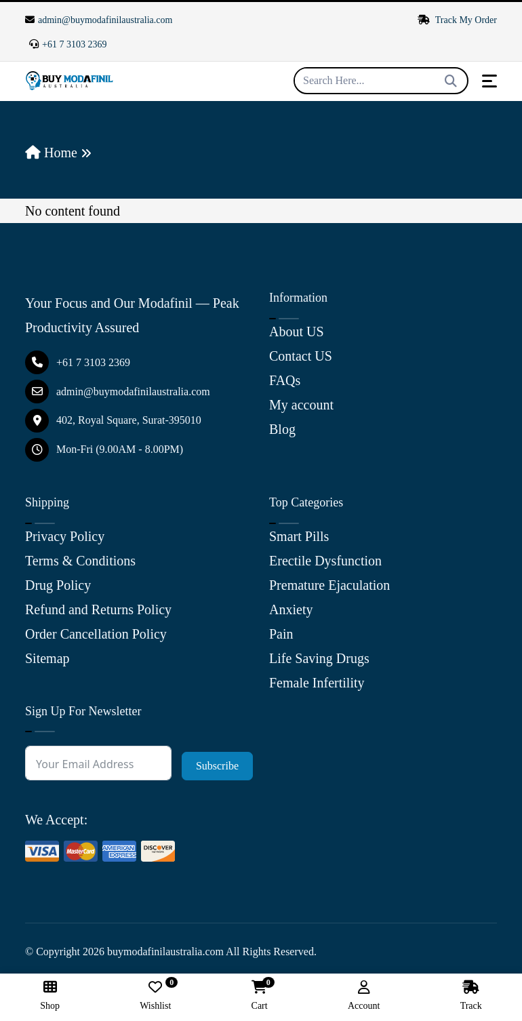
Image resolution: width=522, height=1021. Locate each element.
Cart (260, 995)
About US (296, 331)
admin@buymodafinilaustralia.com (98, 20)
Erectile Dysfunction (325, 560)
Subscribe (217, 766)
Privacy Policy (64, 536)
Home (51, 152)
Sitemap (47, 658)
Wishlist (155, 995)
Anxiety (291, 609)
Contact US (300, 355)
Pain (281, 633)
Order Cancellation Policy (96, 633)
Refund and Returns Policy (98, 609)
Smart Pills (299, 536)
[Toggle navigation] (489, 81)
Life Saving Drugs (319, 658)
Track (471, 995)
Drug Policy (58, 585)
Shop (50, 995)
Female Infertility (317, 682)
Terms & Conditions (80, 560)
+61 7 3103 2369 (67, 44)
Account (364, 995)
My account (301, 404)
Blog (282, 429)
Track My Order (458, 20)
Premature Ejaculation (329, 585)
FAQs (284, 380)
